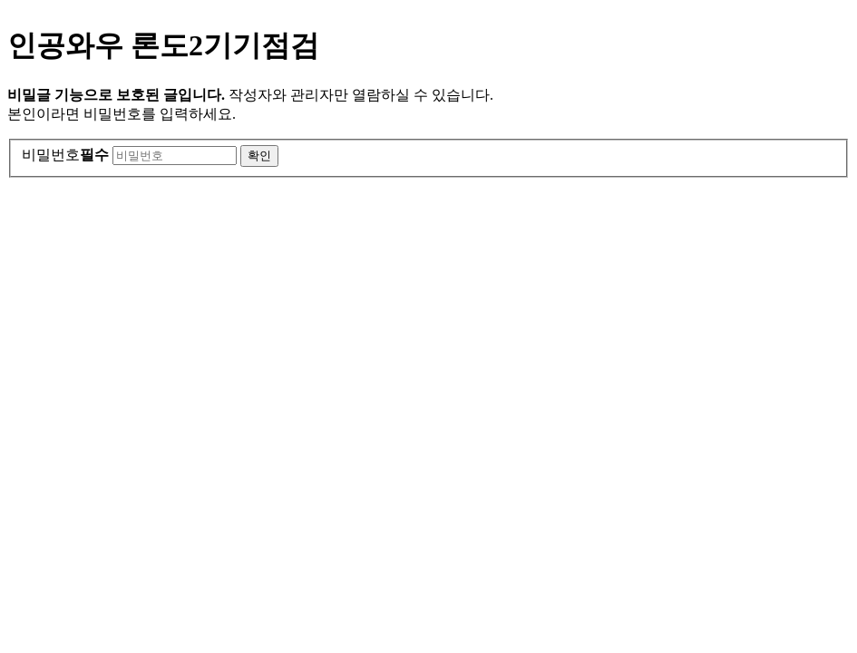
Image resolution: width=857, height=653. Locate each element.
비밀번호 (65, 154)
